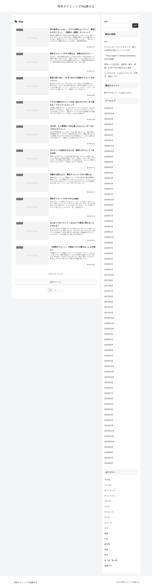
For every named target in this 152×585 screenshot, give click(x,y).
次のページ (56, 281)
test (105, 42)
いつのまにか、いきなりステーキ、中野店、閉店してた (121, 74)
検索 (106, 22)
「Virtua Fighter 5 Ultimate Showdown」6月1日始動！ (120, 57)
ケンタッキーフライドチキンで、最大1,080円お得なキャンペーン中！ (120, 48)
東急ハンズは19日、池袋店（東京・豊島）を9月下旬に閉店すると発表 (120, 66)
